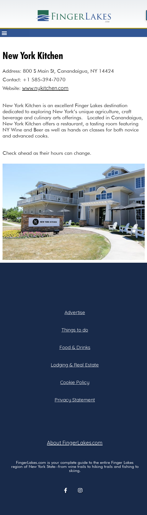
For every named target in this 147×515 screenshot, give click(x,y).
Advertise (74, 312)
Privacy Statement (75, 400)
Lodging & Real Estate (75, 365)
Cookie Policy (74, 382)
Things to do (74, 330)
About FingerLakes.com (75, 443)
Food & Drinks (74, 347)
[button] (4, 33)
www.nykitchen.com (45, 88)
